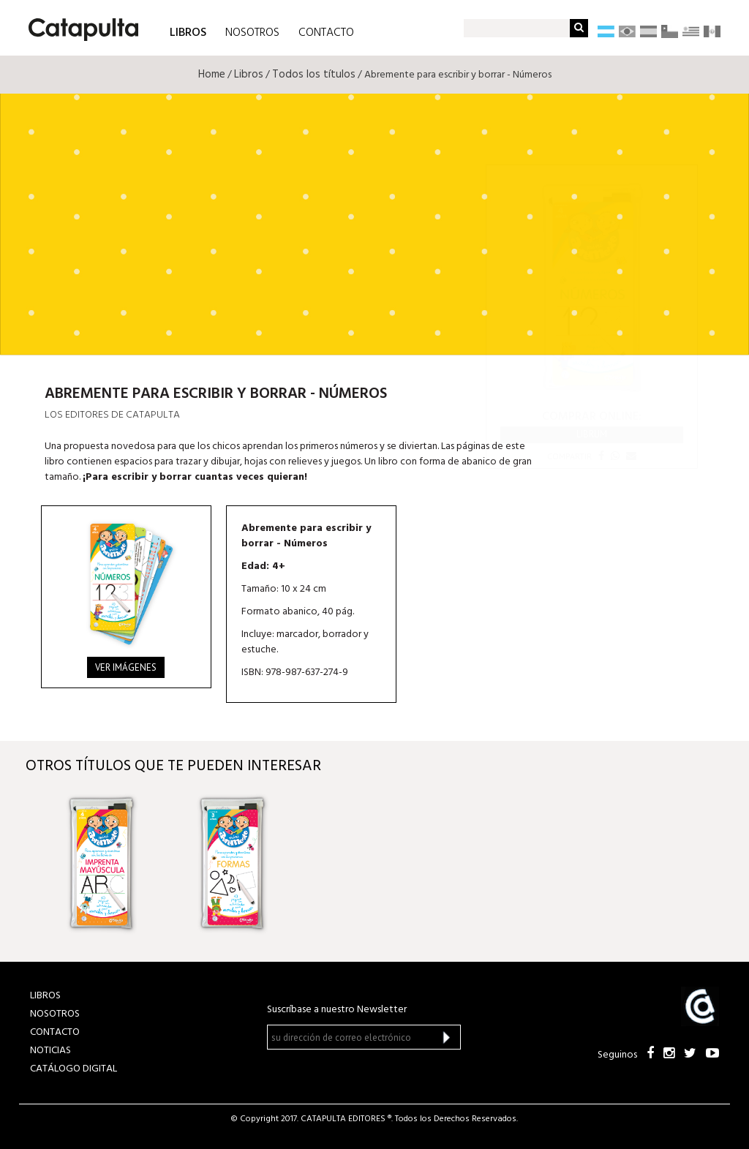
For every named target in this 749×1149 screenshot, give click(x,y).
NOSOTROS (252, 32)
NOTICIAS (50, 1050)
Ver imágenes (126, 667)
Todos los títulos (313, 74)
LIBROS (188, 31)
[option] (113, 864)
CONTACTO (326, 32)
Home (211, 74)
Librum (591, 434)
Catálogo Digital (73, 1069)
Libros (248, 74)
